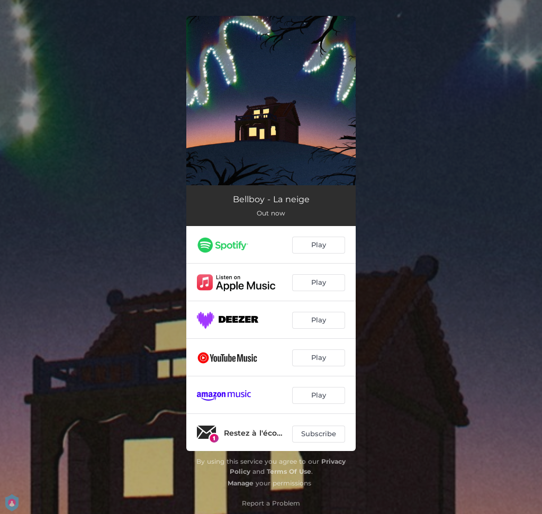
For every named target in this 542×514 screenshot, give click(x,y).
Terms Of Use (289, 471)
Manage (241, 483)
